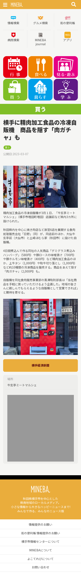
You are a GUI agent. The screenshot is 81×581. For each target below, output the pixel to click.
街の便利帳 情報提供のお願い (40, 533)
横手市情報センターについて (40, 541)
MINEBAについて (40, 550)
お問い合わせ (40, 567)
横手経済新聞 (40, 365)
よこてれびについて (40, 559)
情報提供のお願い (40, 524)
